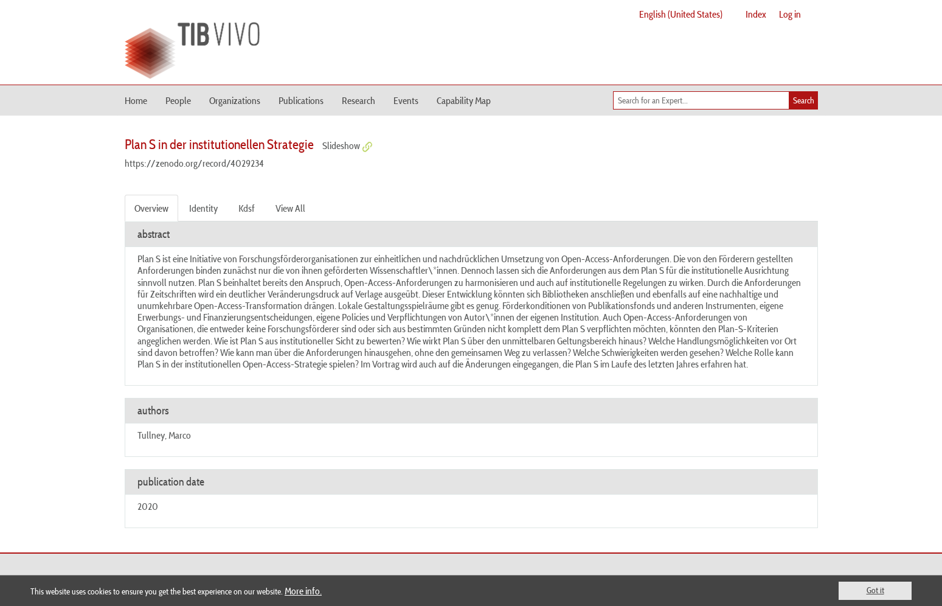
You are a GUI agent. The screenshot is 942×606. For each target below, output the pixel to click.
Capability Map (464, 100)
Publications (301, 100)
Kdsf (246, 208)
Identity (203, 208)
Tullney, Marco (164, 435)
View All (290, 208)
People (178, 100)
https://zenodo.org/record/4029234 (194, 163)
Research (358, 100)
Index (756, 14)
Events (405, 100)
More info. (303, 591)
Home (136, 100)
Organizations (234, 100)
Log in (790, 14)
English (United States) (680, 14)
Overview (151, 208)
